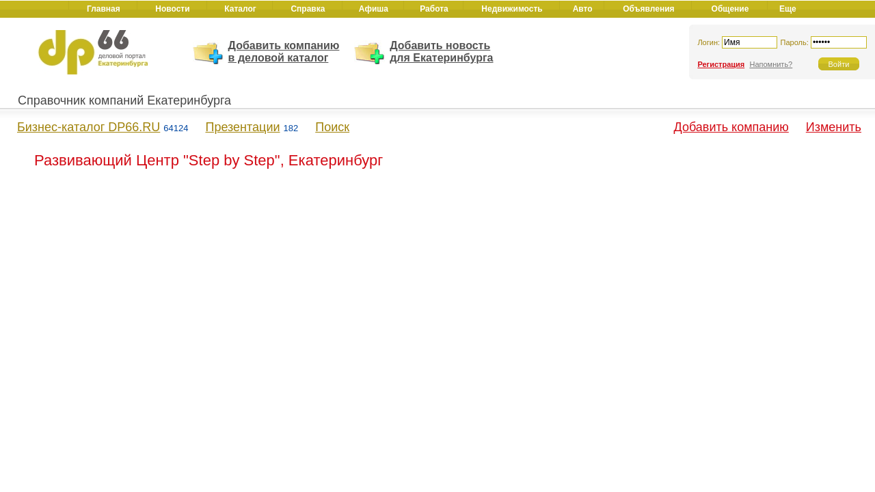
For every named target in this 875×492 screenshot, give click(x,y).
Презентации (242, 127)
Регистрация (720, 64)
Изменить (833, 127)
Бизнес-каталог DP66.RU (88, 127)
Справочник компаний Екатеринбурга (124, 100)
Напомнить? (770, 64)
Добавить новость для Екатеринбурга (441, 52)
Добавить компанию (731, 127)
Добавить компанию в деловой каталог (284, 52)
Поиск (332, 127)
